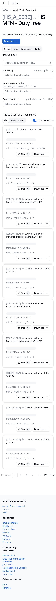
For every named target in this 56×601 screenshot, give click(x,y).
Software (6, 539)
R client (6, 532)
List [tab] (6, 120)
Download (11, 41)
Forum (5, 509)
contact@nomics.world (13, 506)
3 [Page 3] (26, 475)
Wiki (4, 512)
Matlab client (8, 571)
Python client (8, 529)
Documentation (10, 522)
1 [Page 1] (15, 475)
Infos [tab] (15, 48)
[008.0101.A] (12, 164)
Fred (4, 584)
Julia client (7, 564)
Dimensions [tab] (26, 48)
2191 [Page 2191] (44, 475)
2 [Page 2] (21, 475)
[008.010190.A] (13, 439)
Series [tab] (7, 48)
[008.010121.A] (13, 338)
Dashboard (7, 526)
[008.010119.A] (13, 268)
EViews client (8, 555)
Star (24, 154)
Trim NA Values (46, 120)
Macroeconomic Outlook (14, 567)
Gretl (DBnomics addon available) (13, 560)
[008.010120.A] (13, 303)
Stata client (7, 574)
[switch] (35, 120)
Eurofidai (6, 587)
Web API (6, 535)
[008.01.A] (11, 129)
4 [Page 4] (32, 475)
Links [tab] (37, 48)
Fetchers (6, 542)
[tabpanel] (28, 265)
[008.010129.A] (13, 372)
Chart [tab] (21, 120)
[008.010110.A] (13, 199)
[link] (20, 10)
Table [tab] (13, 120)
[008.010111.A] (13, 233)
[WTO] (5, 10)
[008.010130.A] (13, 407)
